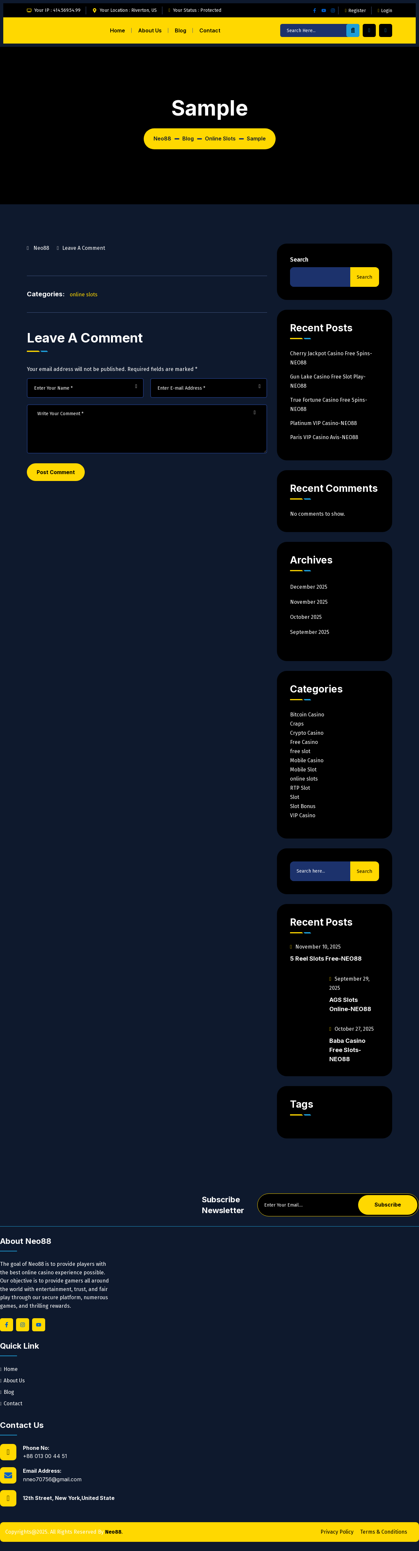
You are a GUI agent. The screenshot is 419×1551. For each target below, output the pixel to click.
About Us (150, 30)
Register (355, 10)
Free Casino (304, 742)
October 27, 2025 (351, 1029)
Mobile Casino (306, 760)
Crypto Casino (306, 733)
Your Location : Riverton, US (128, 10)
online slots (84, 294)
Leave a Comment (83, 247)
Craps (297, 724)
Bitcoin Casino (307, 714)
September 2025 (309, 632)
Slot (294, 797)
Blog (180, 30)
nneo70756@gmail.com (52, 1479)
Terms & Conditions (383, 1532)
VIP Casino (302, 815)
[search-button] (352, 30)
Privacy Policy (337, 1532)
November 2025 (309, 602)
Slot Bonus (303, 806)
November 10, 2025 (315, 947)
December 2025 (308, 587)
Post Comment (56, 472)
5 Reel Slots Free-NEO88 (326, 958)
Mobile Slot (303, 769)
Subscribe (387, 1204)
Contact (209, 30)
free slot (300, 751)
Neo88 (113, 1532)
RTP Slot (300, 788)
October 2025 (306, 617)
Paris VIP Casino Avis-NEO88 (324, 437)
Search (299, 259)
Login (385, 10)
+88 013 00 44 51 (45, 1456)
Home (117, 30)
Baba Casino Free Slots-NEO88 (347, 1049)
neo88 (41, 248)
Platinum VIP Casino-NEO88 (323, 423)
